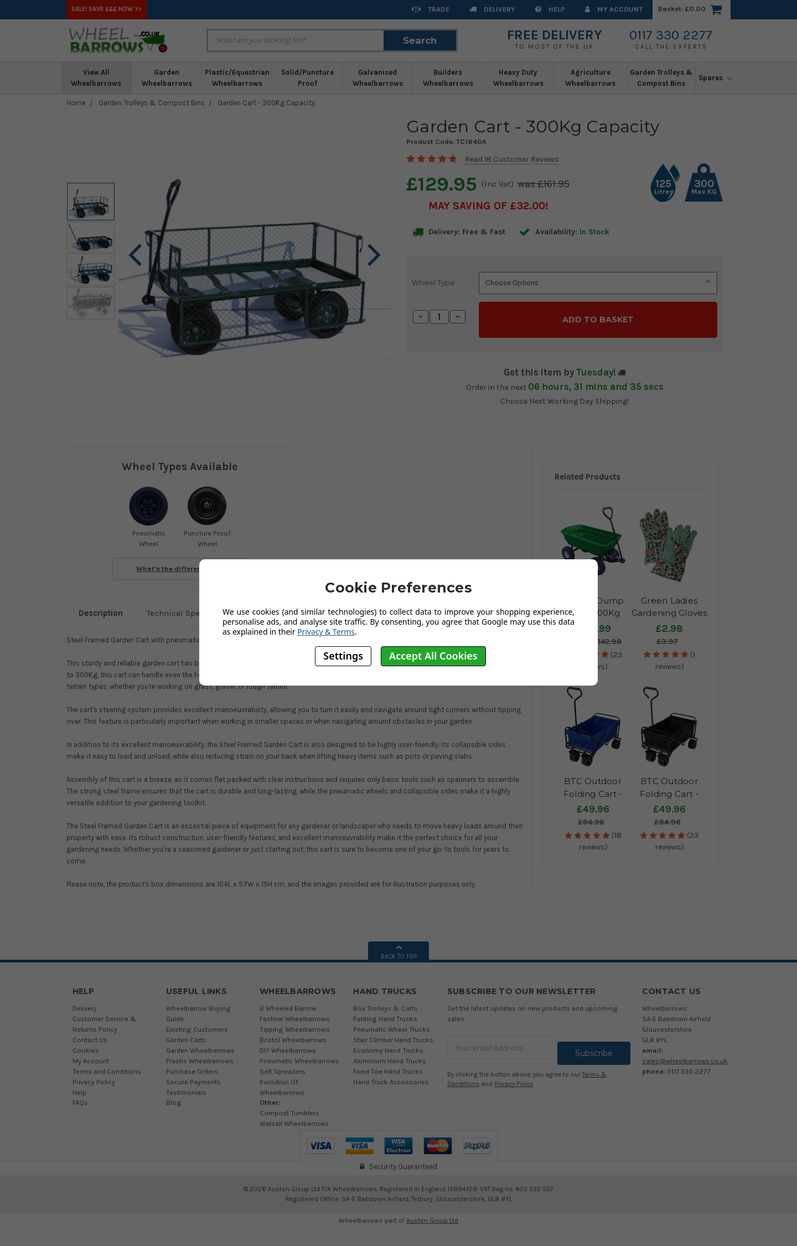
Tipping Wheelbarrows (295, 1024)
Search (420, 40)
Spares (715, 78)
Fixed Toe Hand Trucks (388, 1065)
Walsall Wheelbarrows (294, 1118)
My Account (614, 9)
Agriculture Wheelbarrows (590, 77)
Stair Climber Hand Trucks (393, 1034)
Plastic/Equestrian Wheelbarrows (237, 77)
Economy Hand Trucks (388, 1045)
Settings (343, 655)
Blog (174, 1097)
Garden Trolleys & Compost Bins (661, 77)
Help (550, 9)
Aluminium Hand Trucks (389, 1055)
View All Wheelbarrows (96, 77)
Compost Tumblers (289, 1107)
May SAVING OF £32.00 (486, 205)
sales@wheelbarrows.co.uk (685, 1055)
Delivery (492, 9)
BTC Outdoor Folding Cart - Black (669, 788)
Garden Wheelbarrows (167, 77)
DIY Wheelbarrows (288, 1045)
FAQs (80, 1097)
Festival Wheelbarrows (295, 1013)
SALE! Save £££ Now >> (106, 9)
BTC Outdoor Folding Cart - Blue (593, 788)
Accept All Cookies (433, 655)
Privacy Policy (94, 1076)
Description (101, 607)
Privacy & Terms (326, 631)
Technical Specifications (194, 607)
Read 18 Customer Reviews (512, 159)
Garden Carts (186, 1034)
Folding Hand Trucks (385, 1013)
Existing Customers (197, 1024)
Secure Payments (193, 1076)
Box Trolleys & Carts (385, 1002)
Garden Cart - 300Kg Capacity (266, 103)
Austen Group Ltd (432, 1214)
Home (76, 103)
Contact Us (90, 1034)
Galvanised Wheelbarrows (378, 77)
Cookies (86, 1045)
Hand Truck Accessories (391, 1076)
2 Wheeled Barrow (288, 1002)
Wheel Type (433, 282)
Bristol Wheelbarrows (293, 1034)
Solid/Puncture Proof (307, 77)
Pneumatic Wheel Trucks (391, 1024)
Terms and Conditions (107, 1065)
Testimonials (186, 1086)
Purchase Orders (192, 1065)
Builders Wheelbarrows (448, 77)
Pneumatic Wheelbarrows (299, 1055)
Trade (430, 9)
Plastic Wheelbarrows (200, 1055)
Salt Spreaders (283, 1065)
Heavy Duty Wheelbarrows (518, 77)
